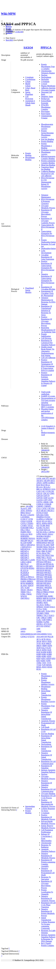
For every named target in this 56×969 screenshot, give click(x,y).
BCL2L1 (39, 487)
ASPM (45, 483)
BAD (38, 485)
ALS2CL (24, 508)
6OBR (49, 654)
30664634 (45, 450)
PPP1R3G (48, 581)
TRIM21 (39, 615)
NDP (52, 545)
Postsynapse (45, 114)
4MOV (48, 643)
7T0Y (44, 663)
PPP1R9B (40, 585)
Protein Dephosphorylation (48, 241)
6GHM (43, 652)
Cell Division (46, 338)
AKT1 (52, 481)
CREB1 (46, 502)
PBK (43, 551)
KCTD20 (40, 530)
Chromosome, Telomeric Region (48, 72)
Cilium (27, 82)
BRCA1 (39, 489)
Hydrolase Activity (48, 150)
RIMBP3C (30, 583)
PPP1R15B (49, 566)
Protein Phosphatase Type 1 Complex (48, 66)
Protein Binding (28, 154)
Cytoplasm (29, 77)
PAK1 (38, 551)
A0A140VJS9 (41, 637)
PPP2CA (47, 585)
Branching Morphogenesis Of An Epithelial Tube (48, 330)
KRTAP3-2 (25, 553)
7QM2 (38, 663)
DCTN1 (51, 508)
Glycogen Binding (48, 794)
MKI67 (51, 540)
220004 (23, 629)
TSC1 (28, 592)
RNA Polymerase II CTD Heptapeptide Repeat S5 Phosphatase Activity (47, 183)
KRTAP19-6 (25, 549)
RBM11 (30, 581)
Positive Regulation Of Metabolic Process (48, 817)
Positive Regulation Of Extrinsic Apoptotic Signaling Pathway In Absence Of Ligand (48, 379)
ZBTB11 (39, 624)
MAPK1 (47, 536)
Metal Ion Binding (48, 165)
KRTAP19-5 (26, 547)
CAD (38, 491)
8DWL (39, 667)
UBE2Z (44, 618)
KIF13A (47, 530)
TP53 (53, 611)
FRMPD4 (40, 517)
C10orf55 (30, 515)
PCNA (38, 553)
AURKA (51, 483)
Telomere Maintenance (46, 196)
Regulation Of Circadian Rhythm (48, 288)
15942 (38, 631)
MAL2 (50, 534)
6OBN (49, 652)
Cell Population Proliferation (47, 831)
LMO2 (23, 562)
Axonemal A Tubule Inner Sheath (30, 103)
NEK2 (45, 547)
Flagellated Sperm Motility (29, 290)
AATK (39, 478)
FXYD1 (47, 517)
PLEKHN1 (25, 575)
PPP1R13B (40, 564)
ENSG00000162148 (28, 634)
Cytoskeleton (30, 79)
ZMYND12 (25, 598)
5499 (38, 629)
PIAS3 (39, 560)
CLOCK (39, 500)
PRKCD (39, 592)
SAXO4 (28, 47)
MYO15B (24, 566)
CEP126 (39, 496)
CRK (51, 502)
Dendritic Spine (47, 96)
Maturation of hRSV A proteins (47, 406)
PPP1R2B (40, 575)
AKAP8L (29, 506)
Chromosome (46, 843)
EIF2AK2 (40, 515)
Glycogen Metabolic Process (48, 207)
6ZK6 (43, 661)
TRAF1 (23, 590)
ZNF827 (47, 626)
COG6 (23, 521)
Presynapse (45, 111)
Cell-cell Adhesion (48, 358)
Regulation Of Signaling (46, 767)
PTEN (51, 592)
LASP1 (32, 560)
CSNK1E (40, 504)
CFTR (30, 519)
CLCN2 (51, 498)
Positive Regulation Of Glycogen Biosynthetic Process (46, 321)
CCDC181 (50, 491)
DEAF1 (44, 511)
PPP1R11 (47, 562)
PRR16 (46, 592)
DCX (38, 511)
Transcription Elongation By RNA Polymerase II (47, 234)
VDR (44, 620)
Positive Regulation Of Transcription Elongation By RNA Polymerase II (47, 266)
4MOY (39, 646)
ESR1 (46, 515)
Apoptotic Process (48, 721)
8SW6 (49, 667)
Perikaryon (45, 99)
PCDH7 (49, 551)
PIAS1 (49, 558)
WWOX (24, 596)
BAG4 (28, 513)
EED (46, 513)
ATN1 (23, 511)
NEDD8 (39, 547)
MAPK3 (39, 538)
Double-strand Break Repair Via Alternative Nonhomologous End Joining (47, 351)
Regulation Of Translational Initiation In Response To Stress (46, 310)
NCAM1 (46, 545)
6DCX (38, 650)
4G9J (43, 643)
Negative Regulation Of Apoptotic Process (48, 898)
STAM (46, 607)
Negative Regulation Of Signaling (46, 783)
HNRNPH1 (25, 536)
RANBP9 (40, 596)
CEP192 (39, 498)
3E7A (38, 639)
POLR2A (51, 560)
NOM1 (39, 549)
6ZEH (48, 658)
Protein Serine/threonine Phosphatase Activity (47, 134)
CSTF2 (23, 523)
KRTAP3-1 (25, 551)
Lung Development (46, 252)
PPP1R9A (47, 583)
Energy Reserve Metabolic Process (48, 827)
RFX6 (23, 583)
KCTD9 (24, 543)
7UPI (44, 665)
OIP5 (31, 566)
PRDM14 (24, 579)
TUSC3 (51, 615)
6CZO (48, 648)
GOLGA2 (24, 534)
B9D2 (23, 513)
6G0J (38, 652)
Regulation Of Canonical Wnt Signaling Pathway (48, 342)
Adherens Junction (48, 88)
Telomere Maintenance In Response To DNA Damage (48, 301)
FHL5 (28, 530)
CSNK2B (47, 504)
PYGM (45, 594)
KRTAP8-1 (25, 560)
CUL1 (38, 508)
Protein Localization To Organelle (47, 892)
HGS (30, 534)
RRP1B (46, 598)
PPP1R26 (40, 573)
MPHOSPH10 (41, 543)
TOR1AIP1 (40, 611)
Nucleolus (45, 79)
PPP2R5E (48, 588)
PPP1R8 (39, 583)
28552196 (45, 472)
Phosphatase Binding (30, 158)
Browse (9, 27)
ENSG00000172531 (44, 634)
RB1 (46, 596)
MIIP (46, 540)
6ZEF (38, 658)
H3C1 (50, 521)
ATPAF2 (29, 511)
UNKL (23, 594)
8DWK (49, 665)
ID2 (37, 526)
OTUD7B (24, 568)
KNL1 (45, 532)
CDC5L (39, 493)
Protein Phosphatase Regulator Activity (48, 699)
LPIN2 (39, 534)
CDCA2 (46, 493)
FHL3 (23, 530)
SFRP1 (49, 600)
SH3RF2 (39, 603)
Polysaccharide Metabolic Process (48, 822)
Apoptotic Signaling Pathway (48, 850)
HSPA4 (44, 523)
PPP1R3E (40, 581)
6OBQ (43, 654)
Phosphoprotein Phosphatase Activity (47, 126)
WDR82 (39, 622)
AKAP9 (47, 481)
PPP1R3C (40, 579)
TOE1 (44, 609)
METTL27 (25, 564)
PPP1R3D (48, 579)
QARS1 (24, 581)
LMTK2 (51, 532)
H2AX (39, 521)
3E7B (43, 639)
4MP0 (44, 646)
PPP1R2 (47, 570)
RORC (50, 596)
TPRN (46, 613)
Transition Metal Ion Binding (47, 168)
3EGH (38, 641)
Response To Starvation (46, 878)
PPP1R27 (47, 573)
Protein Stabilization (46, 335)
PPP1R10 (40, 562)
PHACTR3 (40, 555)
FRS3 (29, 532)
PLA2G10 (24, 570)
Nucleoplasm (46, 77)
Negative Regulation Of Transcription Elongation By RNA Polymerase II (47, 279)
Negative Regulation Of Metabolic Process (48, 855)
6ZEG (43, 658)
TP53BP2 (40, 613)
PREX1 (39, 590)
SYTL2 (39, 609)
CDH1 (51, 493)
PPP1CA (46, 47)
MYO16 (39, 545)
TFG (22, 588)
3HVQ (44, 641)
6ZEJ (38, 661)
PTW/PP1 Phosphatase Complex (46, 107)
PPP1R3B (48, 577)
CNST (49, 500)
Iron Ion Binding (47, 139)
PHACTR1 (46, 553)
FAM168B (25, 528)
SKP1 (46, 603)
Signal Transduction (46, 919)
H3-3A (44, 521)
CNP (45, 500)
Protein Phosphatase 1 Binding (46, 146)
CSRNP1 (39, 506)
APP (29, 508)
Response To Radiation (46, 846)
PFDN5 (31, 568)
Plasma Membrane (48, 86)
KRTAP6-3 (25, 558)
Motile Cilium (27, 85)
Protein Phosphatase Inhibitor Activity (47, 682)
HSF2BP (24, 540)
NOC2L (51, 547)
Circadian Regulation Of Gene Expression (47, 257)
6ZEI (53, 658)
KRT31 (23, 545)
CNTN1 (39, 502)
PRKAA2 (32, 579)
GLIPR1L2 (40, 519)
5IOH (38, 648)
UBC (38, 618)
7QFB (48, 661)
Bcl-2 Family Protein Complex (47, 944)
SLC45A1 (40, 605)
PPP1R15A (40, 566)
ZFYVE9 (40, 626)
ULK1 (38, 620)
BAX (43, 485)
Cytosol (44, 84)
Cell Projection (29, 97)
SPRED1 (39, 607)
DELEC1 (50, 511)
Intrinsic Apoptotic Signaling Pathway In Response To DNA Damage (48, 938)
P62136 (50, 637)
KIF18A (39, 532)
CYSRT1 (24, 526)
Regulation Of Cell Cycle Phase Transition (48, 905)
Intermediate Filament (30, 807)
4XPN (49, 646)
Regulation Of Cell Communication (48, 762)
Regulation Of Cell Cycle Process (48, 797)
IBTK (50, 523)
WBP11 (49, 620)
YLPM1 (46, 622)
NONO (45, 549)
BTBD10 (46, 489)
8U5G (38, 669)
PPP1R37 (40, 577)
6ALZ (43, 648)
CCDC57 (24, 519)
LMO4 (28, 562)
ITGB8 (42, 526)
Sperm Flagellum (29, 93)
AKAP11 (39, 481)
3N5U (49, 641)
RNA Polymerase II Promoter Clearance (47, 201)
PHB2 (38, 558)
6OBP (38, 654)
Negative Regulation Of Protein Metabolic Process (48, 912)
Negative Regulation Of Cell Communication (48, 789)
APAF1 (39, 483)
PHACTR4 (49, 555)
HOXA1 (32, 538)
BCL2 (47, 485)
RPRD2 (39, 598)
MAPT (46, 538)
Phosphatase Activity (46, 153)
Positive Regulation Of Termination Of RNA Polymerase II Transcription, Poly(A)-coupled (47, 365)
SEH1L (39, 600)
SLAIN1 (24, 585)
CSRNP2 (47, 506)
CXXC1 (45, 508)
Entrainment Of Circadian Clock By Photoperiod (47, 293)
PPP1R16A (40, 568)
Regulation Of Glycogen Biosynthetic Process (46, 213)
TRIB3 (23, 592)
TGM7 (27, 588)
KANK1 (39, 528)
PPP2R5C (40, 588)
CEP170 (46, 496)
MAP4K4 (40, 536)
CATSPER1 (25, 517)
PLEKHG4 (25, 573)
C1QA (52, 489)
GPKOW (48, 519)
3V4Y (38, 643)
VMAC (29, 594)
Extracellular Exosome (46, 102)
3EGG (48, 639)
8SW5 (44, 667)
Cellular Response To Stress (48, 810)
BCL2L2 (47, 487)
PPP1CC (31, 577)
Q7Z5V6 (31, 637)
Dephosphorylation (48, 248)
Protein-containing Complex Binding (48, 162)
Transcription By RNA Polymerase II (47, 227)
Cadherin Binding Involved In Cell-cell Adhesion (48, 173)
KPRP (29, 543)
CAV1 (43, 491)
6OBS (38, 656)
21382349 (19, 32)
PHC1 (44, 558)
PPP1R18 (49, 568)
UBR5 (49, 618)
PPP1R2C (48, 575)
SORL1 (47, 605)
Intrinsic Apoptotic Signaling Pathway (48, 771)
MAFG (44, 534)
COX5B (29, 521)
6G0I (49, 650)
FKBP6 (23, 532)
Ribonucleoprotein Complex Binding (48, 157)
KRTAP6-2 (25, 555)
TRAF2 (30, 590)
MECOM (40, 540)
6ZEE (49, 656)
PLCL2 (44, 560)
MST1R (51, 543)
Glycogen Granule (48, 90)
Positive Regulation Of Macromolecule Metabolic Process (48, 803)
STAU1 (52, 607)
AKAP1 (52, 478)
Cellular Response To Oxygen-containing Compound (48, 925)
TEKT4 (30, 585)
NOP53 (51, 549)
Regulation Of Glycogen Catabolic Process (48, 220)
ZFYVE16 (48, 624)
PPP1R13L (49, 564)
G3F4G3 (24, 637)
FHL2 (31, 528)
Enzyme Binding (47, 734)
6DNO (44, 650)
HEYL (38, 523)
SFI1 (44, 600)
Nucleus (44, 75)
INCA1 (30, 540)
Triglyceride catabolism (46, 393)
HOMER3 (24, 538)
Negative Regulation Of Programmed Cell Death (48, 871)
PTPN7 (39, 594)
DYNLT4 (40, 513)
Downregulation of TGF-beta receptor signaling (48, 400)
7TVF (49, 663)
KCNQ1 (46, 528)
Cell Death (45, 727)
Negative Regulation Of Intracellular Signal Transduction (46, 714)
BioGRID (9, 40)
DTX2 (30, 526)
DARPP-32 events (48, 396)
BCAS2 (23, 515)
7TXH (38, 665)
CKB (45, 498)
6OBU (44, 656)
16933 (23, 631)
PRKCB (46, 590)
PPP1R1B (40, 570)
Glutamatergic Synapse (46, 117)
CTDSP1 (29, 523)
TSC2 (45, 615)
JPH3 (48, 526)
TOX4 (48, 611)
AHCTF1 (45, 478)
